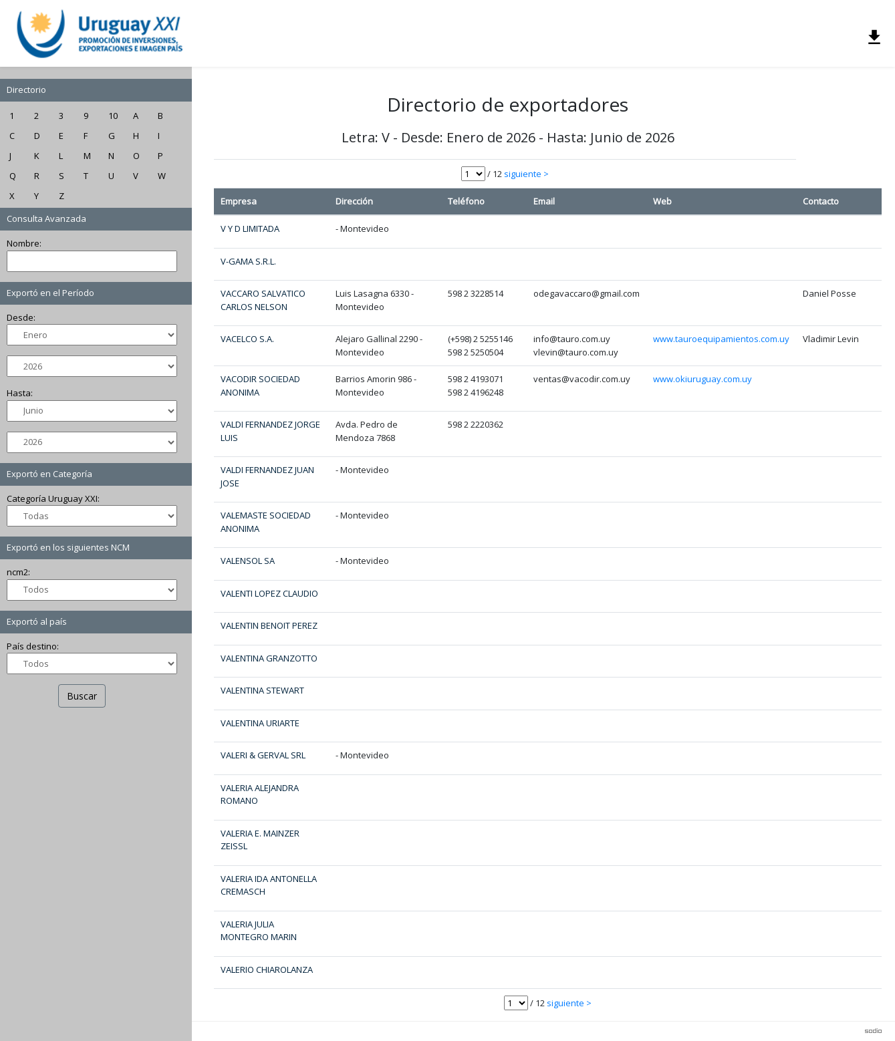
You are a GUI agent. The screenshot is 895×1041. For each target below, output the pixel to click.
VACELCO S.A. (247, 339)
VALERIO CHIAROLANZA (267, 969)
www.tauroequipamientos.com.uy (721, 339)
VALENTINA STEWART (262, 690)
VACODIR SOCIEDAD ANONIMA (260, 385)
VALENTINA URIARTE (260, 723)
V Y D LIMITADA (250, 228)
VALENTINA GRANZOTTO (269, 658)
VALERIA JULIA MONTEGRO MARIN (259, 930)
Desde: (29, 319)
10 (121, 117)
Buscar (91, 697)
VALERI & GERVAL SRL (263, 755)
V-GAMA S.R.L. (248, 261)
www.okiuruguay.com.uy (702, 379)
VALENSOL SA (248, 561)
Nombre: (32, 245)
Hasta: (28, 394)
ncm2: (27, 573)
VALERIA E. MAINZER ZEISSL (260, 840)
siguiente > (526, 174)
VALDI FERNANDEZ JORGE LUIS (270, 431)
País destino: (41, 647)
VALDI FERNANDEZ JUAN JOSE (267, 476)
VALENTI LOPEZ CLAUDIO (269, 593)
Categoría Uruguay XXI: (61, 500)
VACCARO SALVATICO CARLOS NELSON (263, 300)
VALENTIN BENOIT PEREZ (269, 625)
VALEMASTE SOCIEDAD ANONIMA (266, 522)
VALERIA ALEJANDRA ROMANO (260, 794)
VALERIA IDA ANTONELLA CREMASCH (269, 885)
